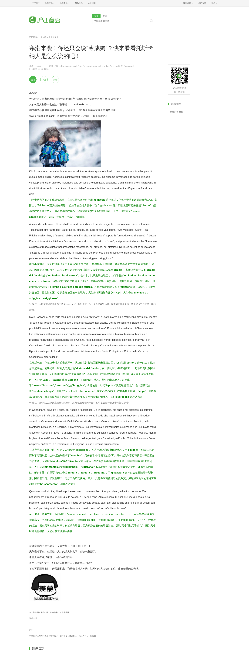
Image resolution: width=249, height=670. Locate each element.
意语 (55, 79)
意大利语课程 (176, 112)
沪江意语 (33, 37)
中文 (44, 79)
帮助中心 (79, 3)
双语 (33, 79)
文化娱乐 (43, 37)
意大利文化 (53, 37)
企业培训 (92, 3)
